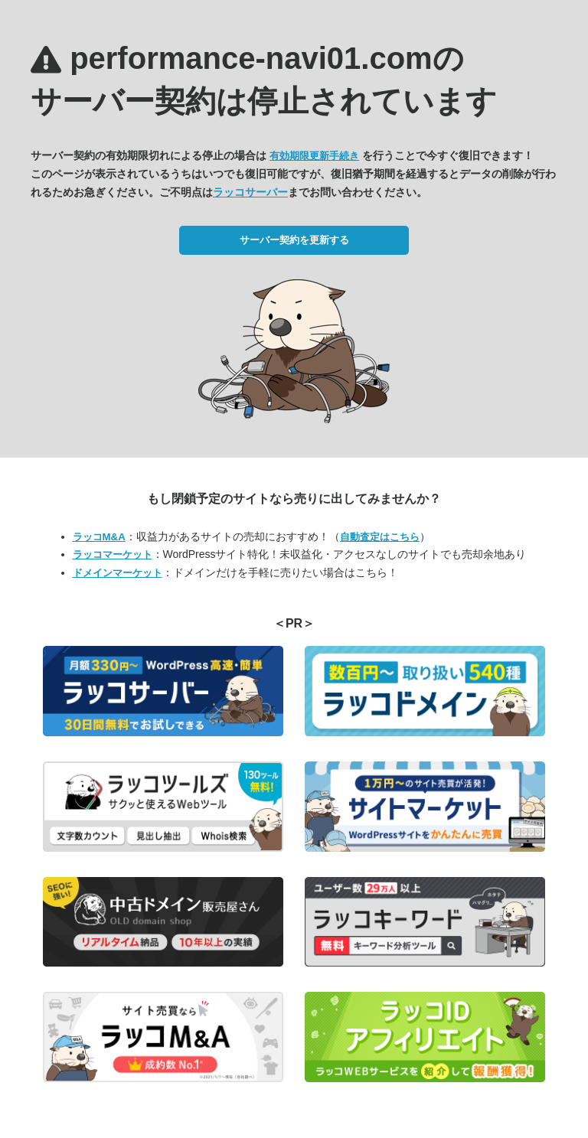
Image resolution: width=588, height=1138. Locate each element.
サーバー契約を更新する (294, 240)
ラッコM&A (99, 537)
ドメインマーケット (117, 573)
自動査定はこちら (380, 537)
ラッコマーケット (112, 554)
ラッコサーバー (250, 192)
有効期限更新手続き (314, 155)
